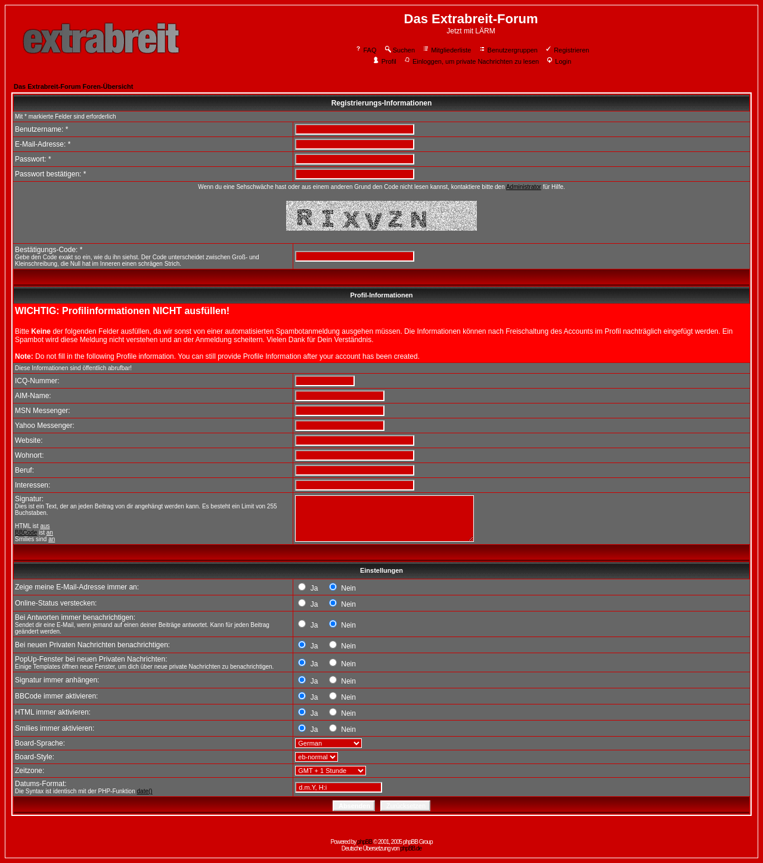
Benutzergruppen (508, 50)
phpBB (364, 842)
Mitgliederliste (446, 50)
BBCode (26, 532)
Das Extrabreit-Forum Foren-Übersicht (73, 86)
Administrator (523, 187)
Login (558, 61)
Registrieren (567, 50)
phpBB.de (410, 848)
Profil (384, 61)
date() (145, 791)
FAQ (366, 50)
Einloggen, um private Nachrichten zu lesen (471, 61)
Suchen (399, 50)
